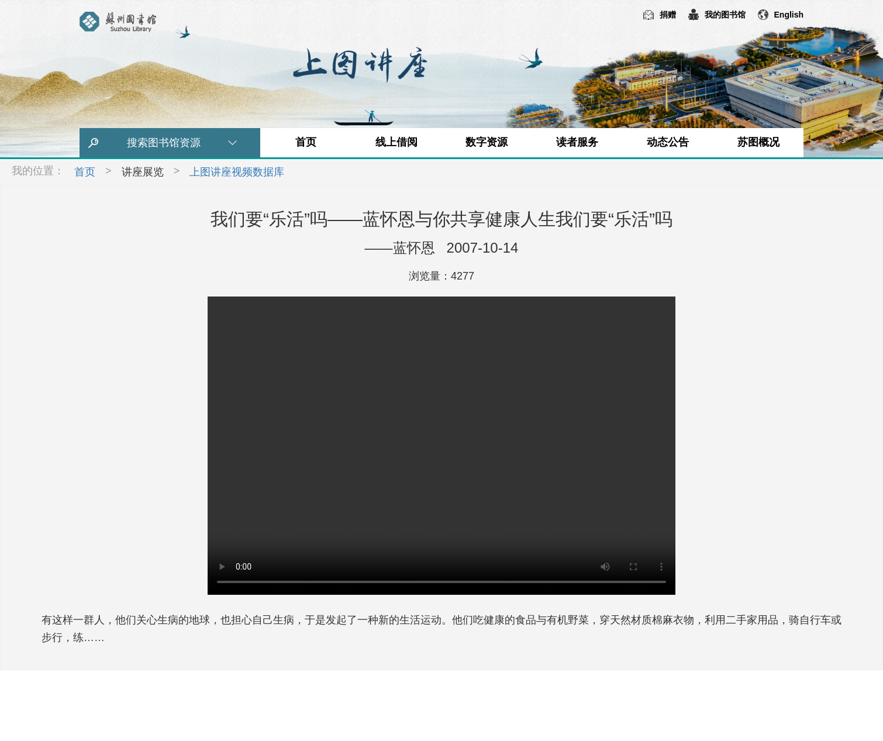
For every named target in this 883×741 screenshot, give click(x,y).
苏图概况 (758, 142)
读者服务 (577, 142)
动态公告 (668, 142)
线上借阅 (396, 142)
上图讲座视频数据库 (236, 172)
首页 (305, 142)
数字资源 (486, 142)
